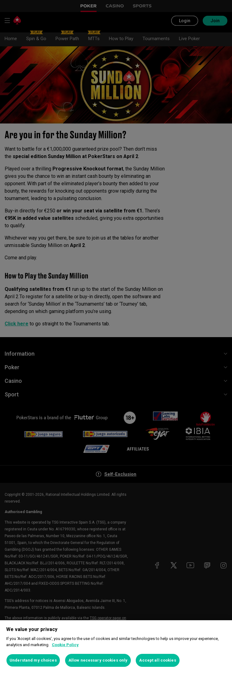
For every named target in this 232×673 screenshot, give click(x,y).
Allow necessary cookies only (98, 660)
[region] (116, 646)
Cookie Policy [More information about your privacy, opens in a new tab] (65, 644)
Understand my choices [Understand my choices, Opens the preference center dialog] (33, 660)
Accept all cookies (157, 660)
